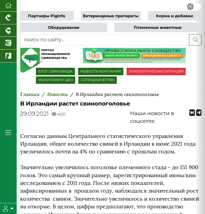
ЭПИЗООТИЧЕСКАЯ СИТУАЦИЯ (156, 71)
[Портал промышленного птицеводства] (8, 18)
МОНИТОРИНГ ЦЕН (55, 80)
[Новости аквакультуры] (8, 43)
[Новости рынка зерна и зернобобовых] (8, 56)
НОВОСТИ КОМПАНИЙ (101, 71)
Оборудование (63, 27)
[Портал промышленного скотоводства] (8, 30)
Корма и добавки (174, 16)
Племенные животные (158, 27)
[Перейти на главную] (8, 6)
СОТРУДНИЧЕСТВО (98, 80)
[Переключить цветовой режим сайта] (194, 6)
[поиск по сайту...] (104, 39)
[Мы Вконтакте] (192, 112)
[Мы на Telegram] (198, 112)
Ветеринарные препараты (110, 16)
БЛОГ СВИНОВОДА (55, 71)
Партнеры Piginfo (46, 16)
